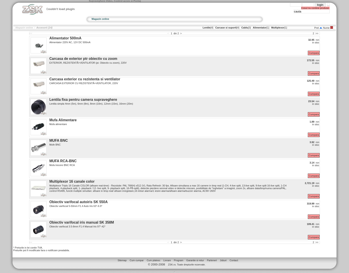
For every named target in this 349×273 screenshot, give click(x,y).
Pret (316, 27)
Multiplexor (277, 27)
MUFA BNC (58, 140)
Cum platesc (153, 260)
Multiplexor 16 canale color (72, 181)
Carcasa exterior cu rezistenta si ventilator (84, 79)
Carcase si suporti (225, 27)
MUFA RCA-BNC (63, 161)
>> (316, 33)
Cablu (244, 27)
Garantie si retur (195, 260)
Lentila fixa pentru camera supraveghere (83, 99)
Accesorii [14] (44, 27)
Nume (324, 27)
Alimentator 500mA (65, 38)
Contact (234, 260)
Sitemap (122, 260)
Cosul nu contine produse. (315, 8)
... (328, 5)
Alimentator (259, 27)
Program (178, 260)
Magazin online (100, 19)
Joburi (223, 260)
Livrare (167, 260)
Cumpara (314, 53)
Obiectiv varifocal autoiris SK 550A (78, 202)
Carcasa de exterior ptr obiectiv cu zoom (83, 59)
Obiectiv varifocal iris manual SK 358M (81, 222)
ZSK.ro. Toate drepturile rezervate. (186, 264)
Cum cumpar (137, 260)
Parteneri (212, 260)
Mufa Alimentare (63, 120)
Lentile (206, 27)
